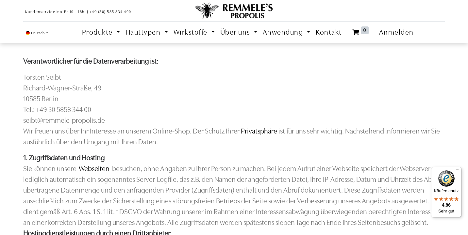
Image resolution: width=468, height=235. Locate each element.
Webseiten (94, 168)
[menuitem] (328, 32)
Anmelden (396, 32)
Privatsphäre (259, 131)
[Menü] (457, 171)
